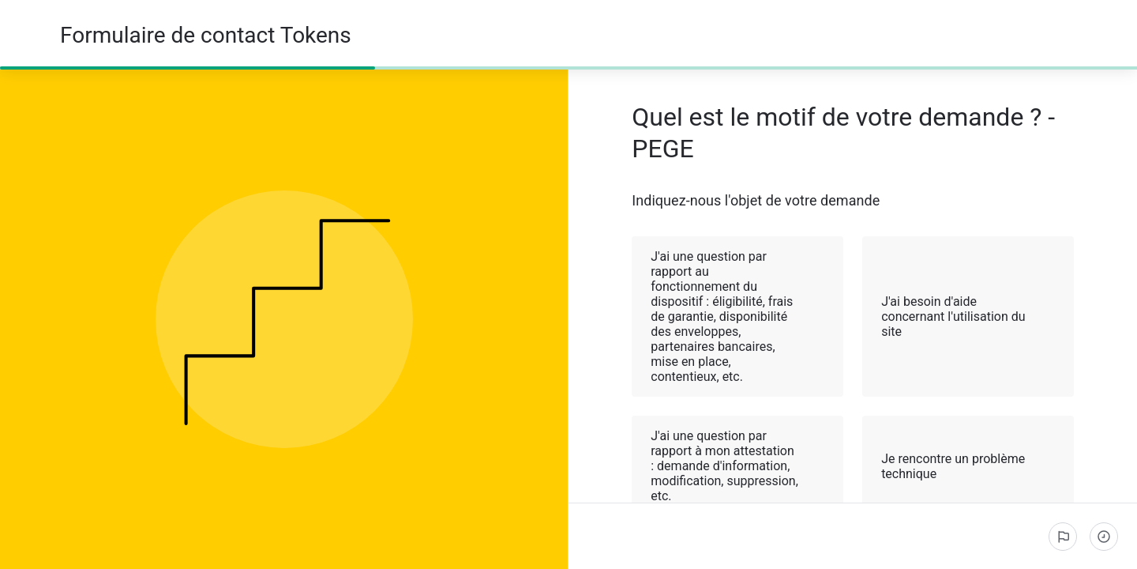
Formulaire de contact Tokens (205, 35)
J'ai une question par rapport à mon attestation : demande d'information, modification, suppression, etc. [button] (738, 465)
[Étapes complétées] (1104, 536)
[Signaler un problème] (1063, 536)
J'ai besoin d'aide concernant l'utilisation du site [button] (968, 316)
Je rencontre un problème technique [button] (968, 466)
